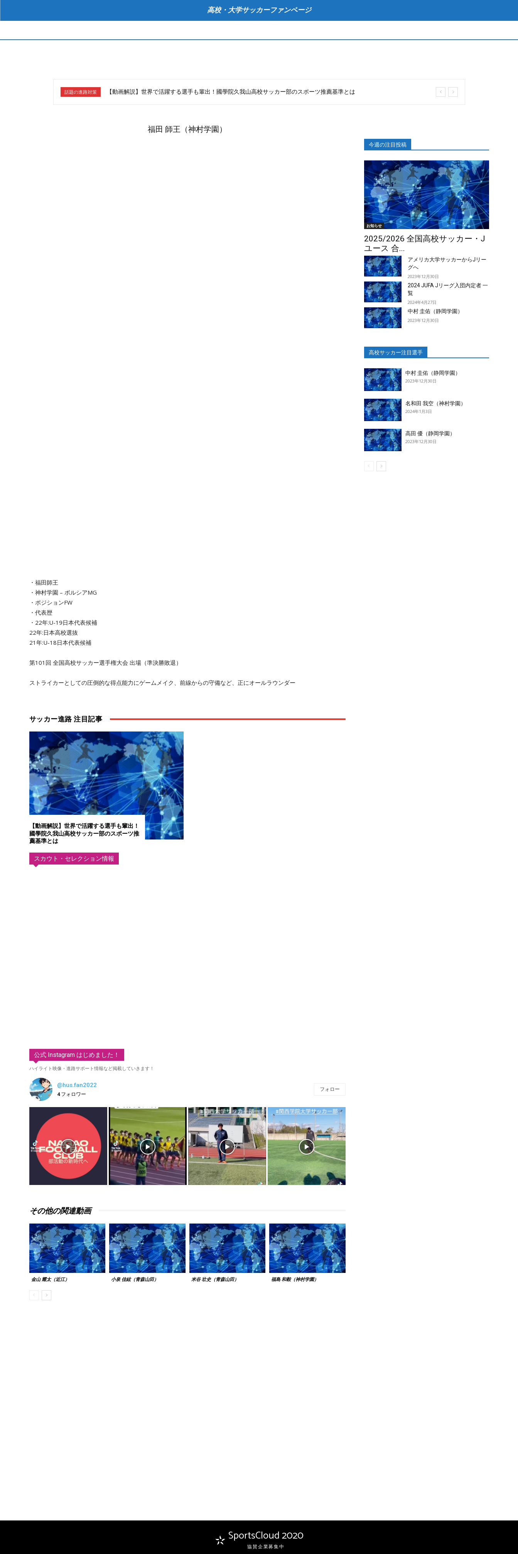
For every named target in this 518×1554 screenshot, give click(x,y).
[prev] (440, 92)
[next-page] (46, 1295)
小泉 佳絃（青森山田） (135, 1280)
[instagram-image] (68, 1146)
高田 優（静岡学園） (430, 433)
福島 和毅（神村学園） (295, 1280)
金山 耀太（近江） (50, 1280)
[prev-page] (34, 1295)
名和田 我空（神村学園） (435, 403)
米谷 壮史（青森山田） (215, 1280)
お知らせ (374, 225)
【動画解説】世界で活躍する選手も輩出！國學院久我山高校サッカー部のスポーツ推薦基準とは (230, 91)
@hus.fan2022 (77, 1085)
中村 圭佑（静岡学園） (435, 311)
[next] (453, 92)
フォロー (330, 1089)
